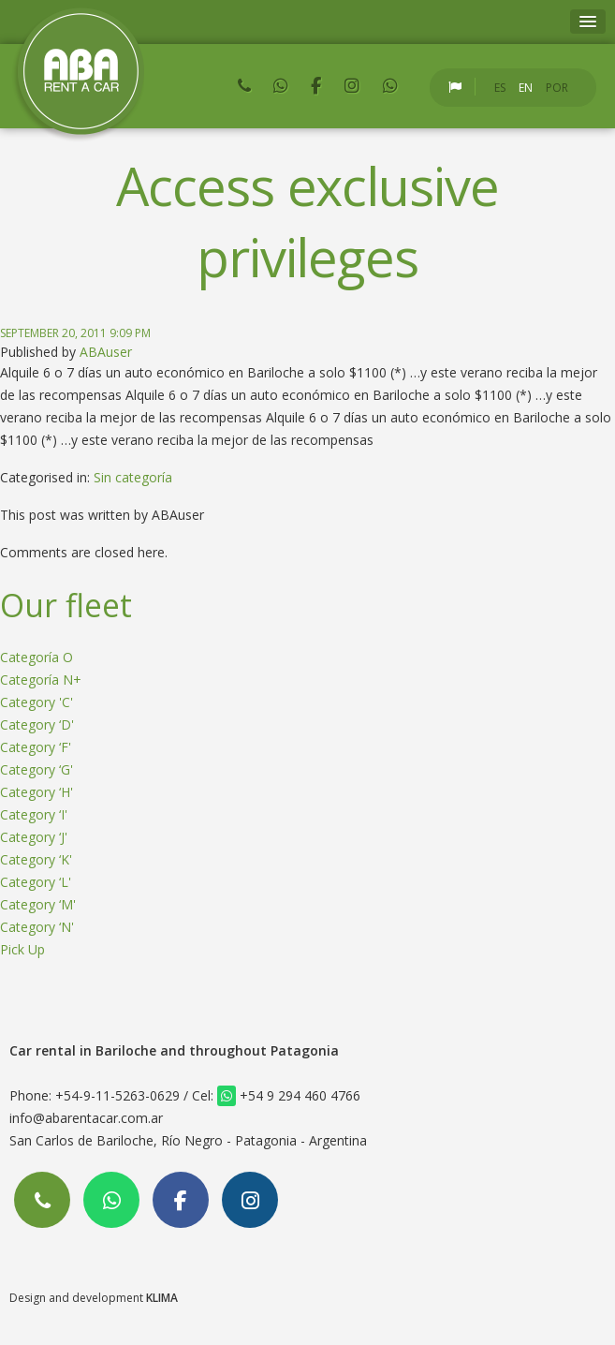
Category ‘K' (36, 859)
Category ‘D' (37, 724)
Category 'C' (36, 702)
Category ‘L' (35, 882)
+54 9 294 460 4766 (288, 1095)
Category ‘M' (38, 904)
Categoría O (36, 657)
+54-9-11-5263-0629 (117, 1095)
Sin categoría (133, 477)
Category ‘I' (33, 814)
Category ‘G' (36, 769)
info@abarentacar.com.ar (86, 1118)
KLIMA (162, 1298)
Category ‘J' (33, 837)
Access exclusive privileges (307, 221)
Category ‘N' (37, 927)
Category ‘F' (35, 747)
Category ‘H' (36, 792)
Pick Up (22, 949)
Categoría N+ (40, 679)
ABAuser (106, 352)
